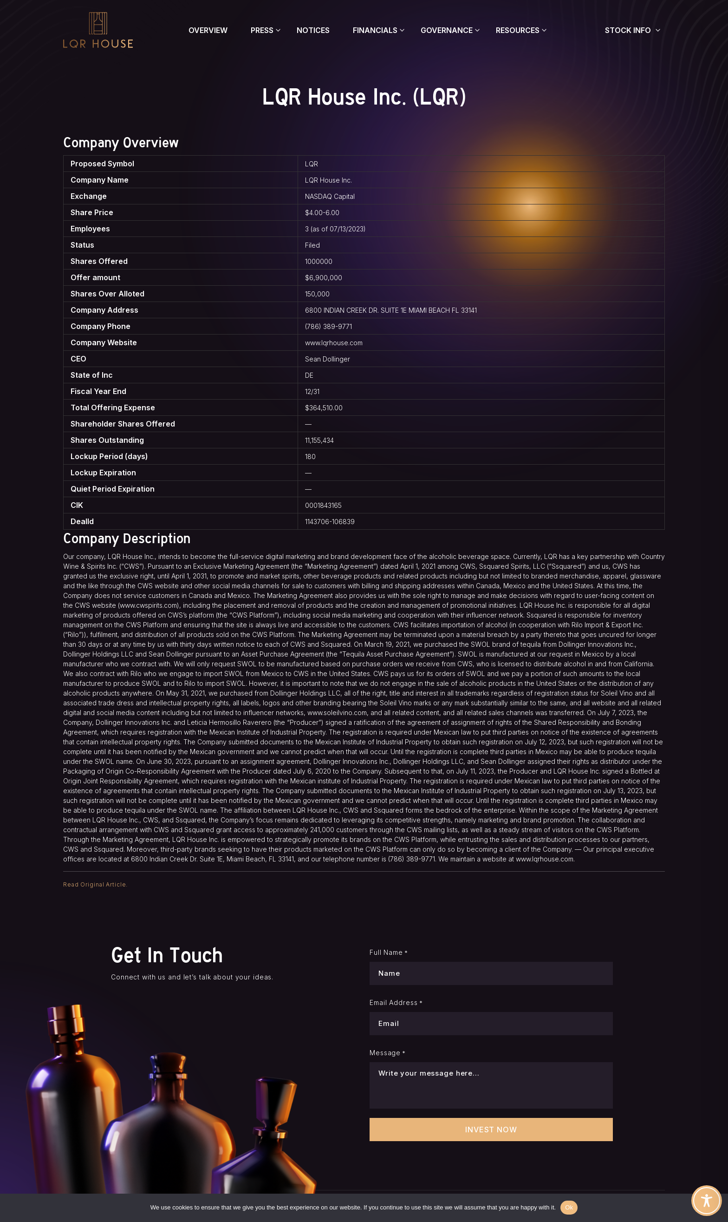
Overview (208, 30)
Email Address (396, 1002)
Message (388, 1052)
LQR (311, 164)
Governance (447, 30)
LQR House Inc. (328, 180)
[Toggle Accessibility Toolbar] (706, 1200)
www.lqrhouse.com (334, 343)
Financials (375, 30)
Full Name (389, 952)
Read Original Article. (95, 884)
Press (262, 30)
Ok (569, 1207)
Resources (518, 30)
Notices (313, 30)
